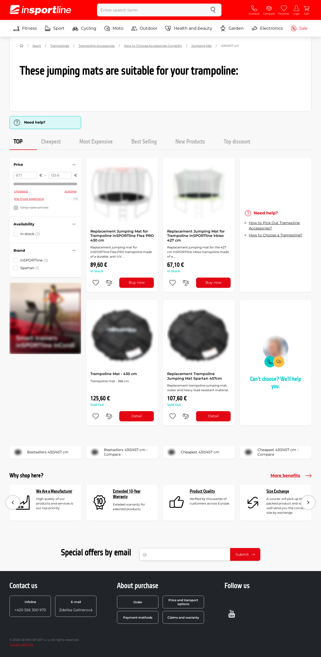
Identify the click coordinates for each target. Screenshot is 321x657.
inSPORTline (34, 260)
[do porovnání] (109, 283)
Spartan (29, 268)
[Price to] (60, 175)
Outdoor (144, 28)
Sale (299, 28)
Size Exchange (277, 491)
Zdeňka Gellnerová (75, 606)
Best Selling (144, 142)
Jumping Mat (201, 46)
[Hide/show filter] (74, 165)
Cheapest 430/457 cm (192, 452)
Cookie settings (21, 644)
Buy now (137, 282)
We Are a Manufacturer (54, 491)
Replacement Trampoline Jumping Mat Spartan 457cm (194, 376)
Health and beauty (188, 28)
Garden (232, 28)
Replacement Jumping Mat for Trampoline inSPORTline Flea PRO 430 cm (122, 236)
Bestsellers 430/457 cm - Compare (119, 452)
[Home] (21, 46)
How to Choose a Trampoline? (275, 235)
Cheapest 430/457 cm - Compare (270, 452)
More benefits (291, 476)
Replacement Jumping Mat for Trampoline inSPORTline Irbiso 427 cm (196, 236)
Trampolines (59, 46)
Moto (113, 28)
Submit (245, 554)
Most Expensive (96, 142)
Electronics (267, 28)
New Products (190, 142)
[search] (213, 10)
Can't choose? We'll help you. (275, 382)
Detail (136, 416)
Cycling (84, 28)
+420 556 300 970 (30, 606)
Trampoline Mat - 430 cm (113, 373)
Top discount (237, 142)
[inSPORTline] (40, 10)
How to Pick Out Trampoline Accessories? (274, 226)
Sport (55, 28)
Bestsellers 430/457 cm (41, 452)
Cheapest (51, 142)
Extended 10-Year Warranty (127, 494)
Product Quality (202, 491)
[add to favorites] (95, 283)
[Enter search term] (151, 10)
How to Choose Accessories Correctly (153, 46)
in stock (30, 234)
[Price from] (25, 175)
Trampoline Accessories (96, 46)
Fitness (25, 28)
